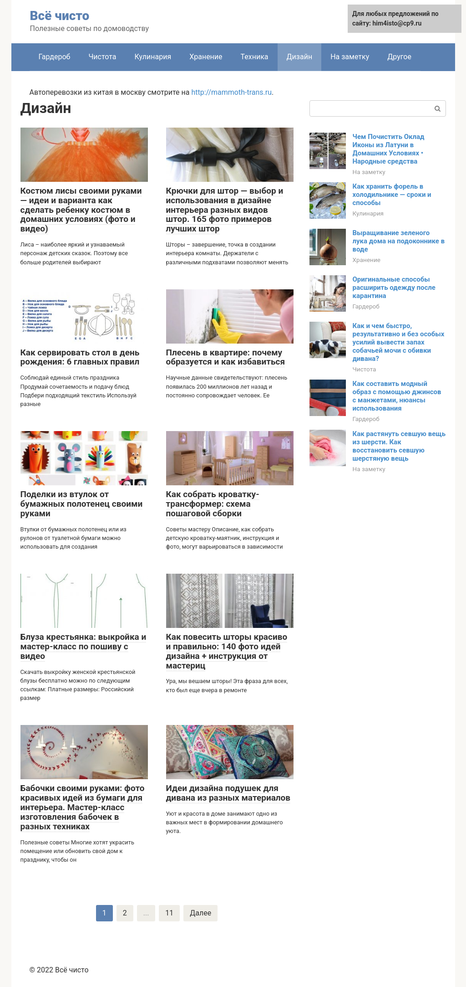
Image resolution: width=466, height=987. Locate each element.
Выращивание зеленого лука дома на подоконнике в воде (399, 241)
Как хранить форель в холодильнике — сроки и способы (392, 194)
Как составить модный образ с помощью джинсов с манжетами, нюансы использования (397, 396)
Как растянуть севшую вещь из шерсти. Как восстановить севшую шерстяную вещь (399, 446)
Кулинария (153, 56)
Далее (200, 913)
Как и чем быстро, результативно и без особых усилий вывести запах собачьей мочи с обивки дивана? (399, 342)
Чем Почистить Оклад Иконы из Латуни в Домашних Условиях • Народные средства (389, 149)
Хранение (205, 56)
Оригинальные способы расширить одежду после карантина (394, 287)
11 (169, 913)
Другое (399, 56)
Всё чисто (60, 15)
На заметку (349, 56)
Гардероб (55, 56)
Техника (254, 56)
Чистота (102, 56)
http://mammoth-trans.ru (231, 92)
